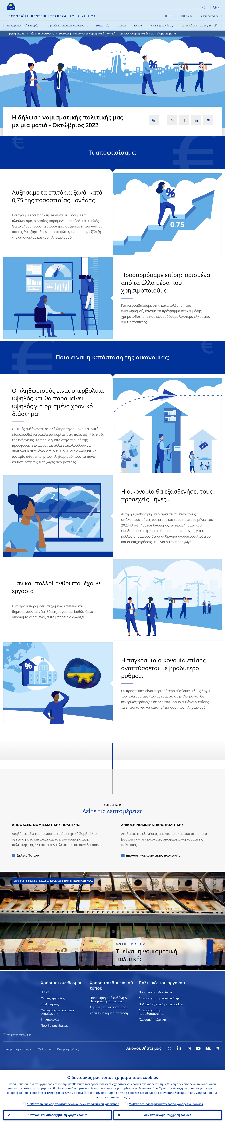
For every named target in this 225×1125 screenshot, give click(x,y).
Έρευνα (137, 25)
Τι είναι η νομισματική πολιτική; (159, 952)
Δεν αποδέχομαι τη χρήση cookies (167, 1115)
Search (203, 7)
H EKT (45, 992)
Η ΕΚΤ (168, 16)
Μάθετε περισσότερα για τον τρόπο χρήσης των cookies (166, 1104)
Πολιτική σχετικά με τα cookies (161, 1004)
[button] (210, 7)
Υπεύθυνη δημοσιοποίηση (109, 1013)
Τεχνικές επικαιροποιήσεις (109, 1007)
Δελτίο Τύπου (28, 855)
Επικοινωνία (50, 1019)
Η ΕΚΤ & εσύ (186, 16)
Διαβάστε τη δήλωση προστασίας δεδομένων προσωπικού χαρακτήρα (73, 1104)
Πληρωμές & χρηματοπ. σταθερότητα (67, 25)
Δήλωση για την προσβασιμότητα (151, 1012)
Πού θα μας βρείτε (54, 1025)
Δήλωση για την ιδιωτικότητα (160, 998)
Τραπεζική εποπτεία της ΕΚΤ (199, 25)
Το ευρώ (121, 25)
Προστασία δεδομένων (155, 992)
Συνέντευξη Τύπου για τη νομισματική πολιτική (87, 33)
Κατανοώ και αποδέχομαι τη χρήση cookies (57, 1115)
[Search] (184, 6)
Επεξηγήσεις (50, 1004)
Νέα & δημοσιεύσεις (161, 25)
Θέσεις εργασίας (208, 16)
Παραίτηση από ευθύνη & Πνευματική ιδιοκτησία (108, 999)
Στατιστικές (102, 25)
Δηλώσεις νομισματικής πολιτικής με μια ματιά (148, 33)
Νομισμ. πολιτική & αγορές (22, 25)
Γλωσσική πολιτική (152, 1019)
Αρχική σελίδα (16, 33)
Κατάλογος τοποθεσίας (19, 1034)
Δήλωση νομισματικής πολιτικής (153, 855)
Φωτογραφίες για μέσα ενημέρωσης (57, 1012)
